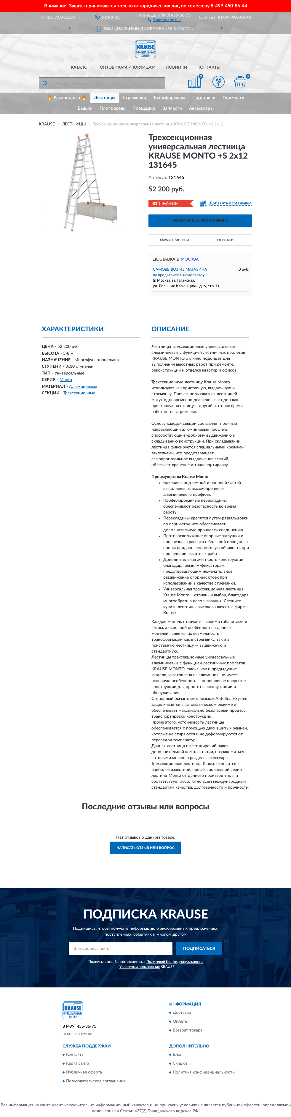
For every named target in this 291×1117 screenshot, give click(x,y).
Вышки (85, 108)
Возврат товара (187, 1030)
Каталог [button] (80, 67)
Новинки (176, 67)
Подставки (203, 98)
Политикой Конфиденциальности (174, 961)
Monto (66, 380)
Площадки (143, 108)
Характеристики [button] (174, 240)
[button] (164, 19)
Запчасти (172, 108)
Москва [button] (190, 259)
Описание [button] (226, 240)
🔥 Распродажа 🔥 (67, 98)
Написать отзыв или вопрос (145, 848)
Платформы (112, 108)
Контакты (208, 67)
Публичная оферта (84, 1073)
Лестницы (104, 98)
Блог (177, 1055)
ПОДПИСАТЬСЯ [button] (199, 949)
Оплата (180, 1021)
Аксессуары (201, 108)
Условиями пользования (139, 967)
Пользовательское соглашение (95, 1081)
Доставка (182, 1013)
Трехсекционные (79, 393)
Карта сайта (77, 1064)
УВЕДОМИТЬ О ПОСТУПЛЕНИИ (200, 220)
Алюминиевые (83, 387)
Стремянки (134, 98)
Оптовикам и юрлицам (128, 67)
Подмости (233, 98)
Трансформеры (169, 98)
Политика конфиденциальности (204, 1073)
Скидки (180, 1064)
